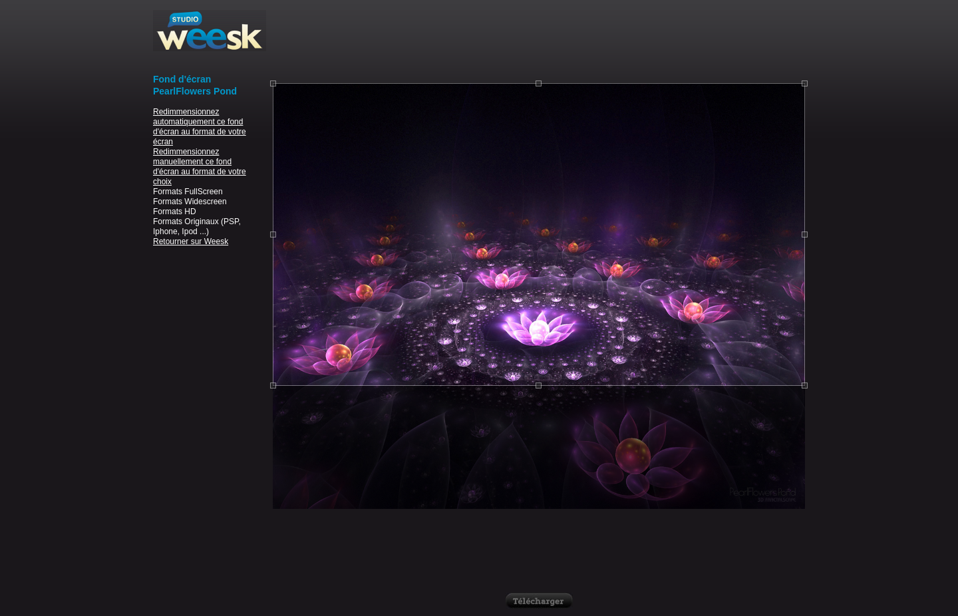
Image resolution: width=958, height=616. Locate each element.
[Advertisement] (539, 40)
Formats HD (174, 211)
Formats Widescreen (190, 201)
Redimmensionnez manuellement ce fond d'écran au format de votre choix (199, 166)
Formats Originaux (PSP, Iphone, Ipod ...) (197, 226)
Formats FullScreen (188, 191)
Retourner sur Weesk (190, 241)
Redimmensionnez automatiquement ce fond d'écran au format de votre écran (199, 126)
